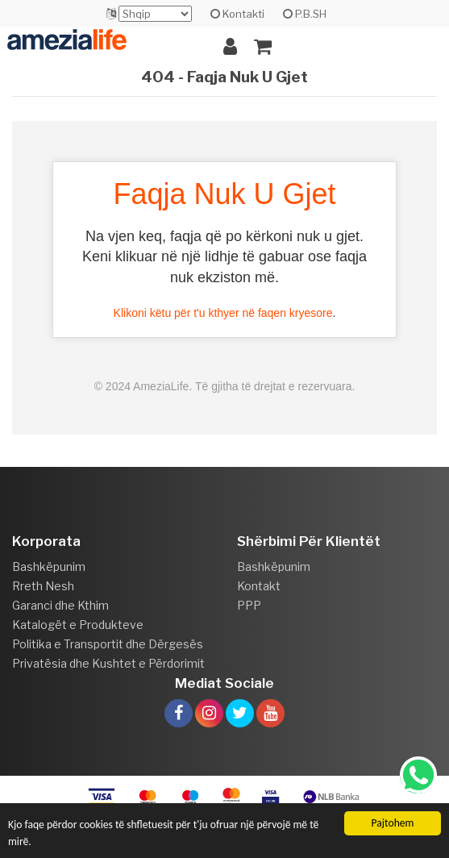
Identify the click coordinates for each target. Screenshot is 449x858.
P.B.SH (304, 13)
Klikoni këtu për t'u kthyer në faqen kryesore (223, 312)
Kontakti (237, 13)
